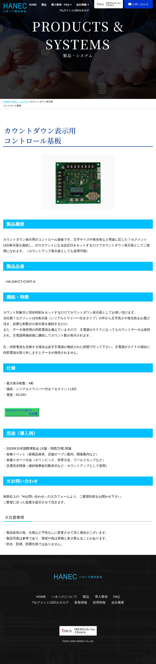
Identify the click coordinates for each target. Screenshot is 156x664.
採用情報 (99, 602)
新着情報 (80, 602)
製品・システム (20, 101)
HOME (33, 4)
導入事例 (101, 596)
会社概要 (117, 602)
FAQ (116, 596)
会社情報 (81, 5)
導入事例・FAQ (60, 5)
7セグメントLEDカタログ (74, 10)
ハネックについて (64, 596)
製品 (43, 4)
